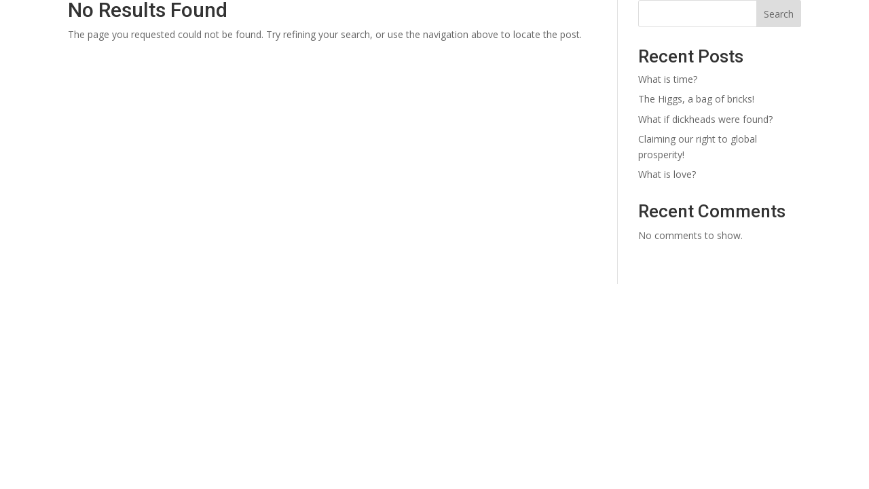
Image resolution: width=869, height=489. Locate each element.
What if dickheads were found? (705, 119)
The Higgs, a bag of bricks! (696, 98)
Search (779, 13)
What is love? (667, 174)
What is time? (667, 79)
